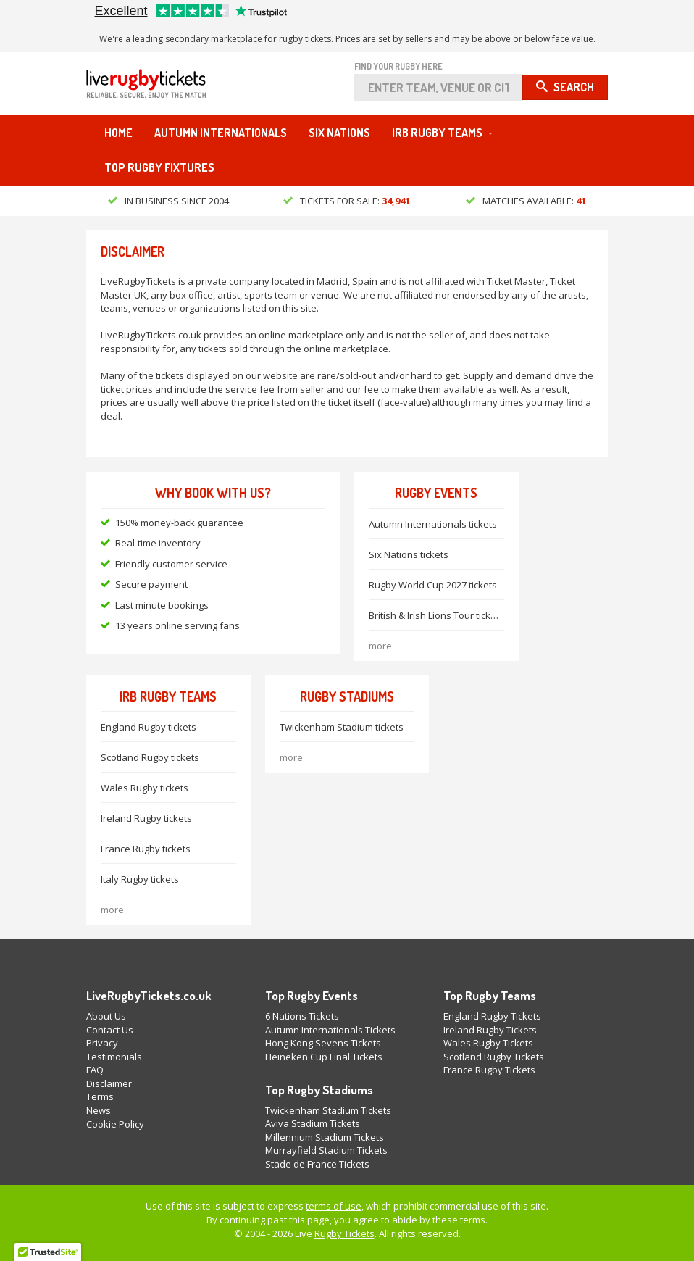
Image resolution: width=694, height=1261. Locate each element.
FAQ (95, 1069)
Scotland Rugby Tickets (493, 1056)
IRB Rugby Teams (437, 132)
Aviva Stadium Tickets (312, 1123)
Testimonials (114, 1056)
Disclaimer (109, 1083)
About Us (106, 1016)
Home (118, 132)
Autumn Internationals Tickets (330, 1029)
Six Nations (339, 132)
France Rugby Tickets (489, 1069)
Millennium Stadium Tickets (324, 1137)
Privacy (102, 1042)
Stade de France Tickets (317, 1163)
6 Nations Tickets (302, 1016)
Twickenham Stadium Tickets (328, 1110)
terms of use (333, 1205)
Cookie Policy (115, 1124)
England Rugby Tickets (492, 1016)
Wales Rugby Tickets (488, 1042)
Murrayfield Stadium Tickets (326, 1150)
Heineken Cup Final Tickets (323, 1056)
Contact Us (109, 1029)
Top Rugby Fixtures (159, 167)
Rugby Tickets (344, 1233)
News (98, 1110)
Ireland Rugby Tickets (490, 1029)
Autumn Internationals (220, 132)
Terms (100, 1096)
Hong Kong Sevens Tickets (323, 1042)
